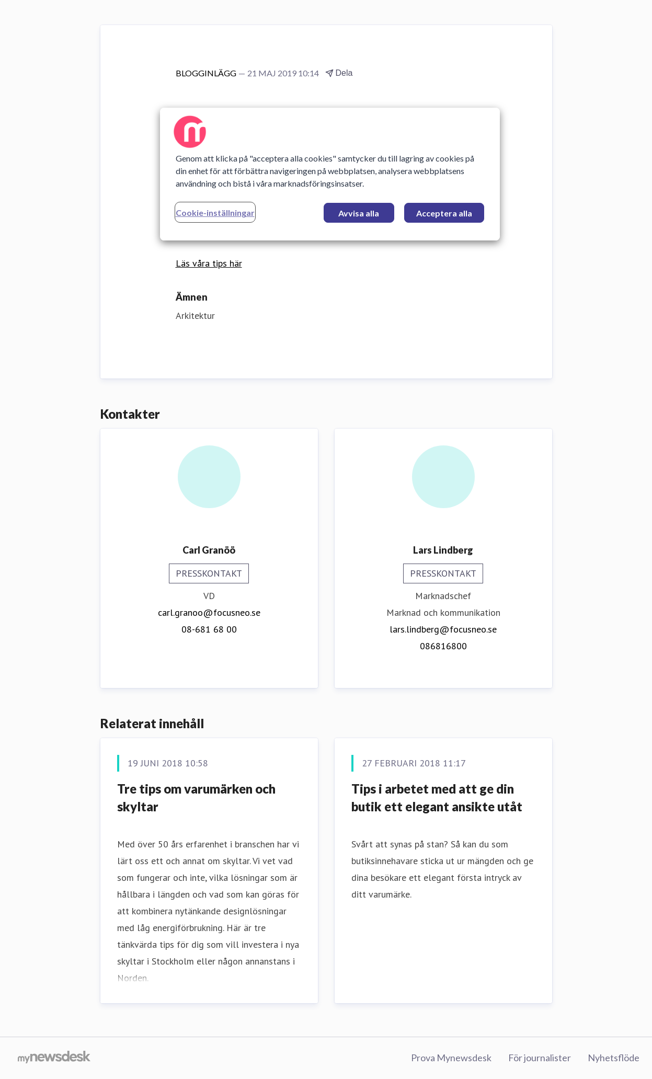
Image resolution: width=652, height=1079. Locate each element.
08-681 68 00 (209, 629)
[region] (330, 174)
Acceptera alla (444, 213)
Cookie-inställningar (215, 212)
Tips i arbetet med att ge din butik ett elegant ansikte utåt (436, 797)
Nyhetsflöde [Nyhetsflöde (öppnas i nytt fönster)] (613, 1057)
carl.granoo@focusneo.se (209, 612)
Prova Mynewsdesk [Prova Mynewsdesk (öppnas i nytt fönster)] (451, 1057)
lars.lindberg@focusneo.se (443, 629)
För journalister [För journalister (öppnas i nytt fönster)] (539, 1057)
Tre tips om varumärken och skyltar (196, 797)
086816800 (443, 646)
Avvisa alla (358, 213)
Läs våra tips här (209, 263)
